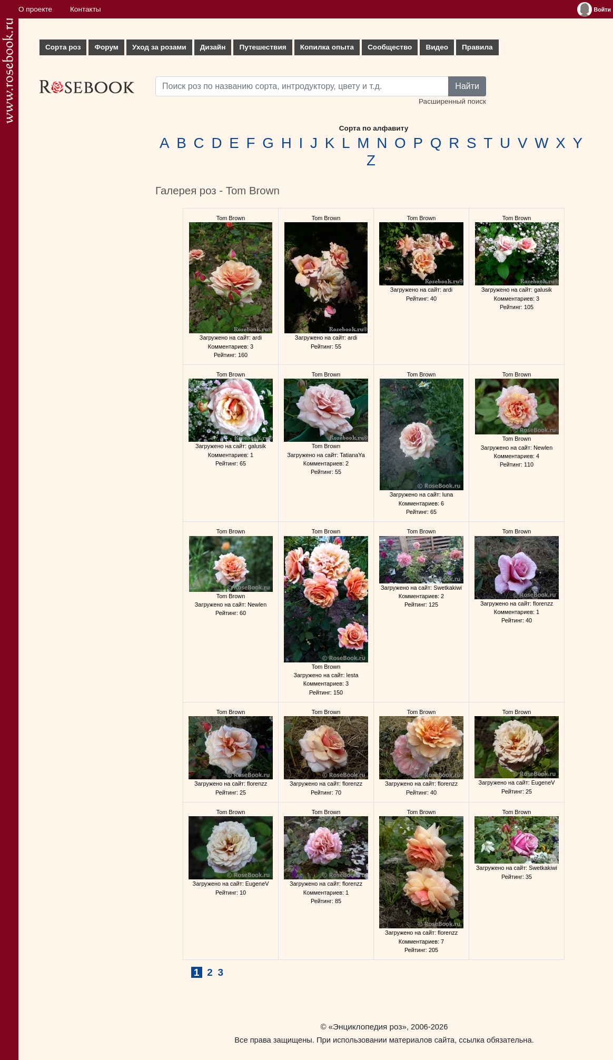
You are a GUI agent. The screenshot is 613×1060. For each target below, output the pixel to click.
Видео (437, 47)
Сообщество (390, 47)
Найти (467, 86)
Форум (106, 47)
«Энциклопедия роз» (368, 1026)
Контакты (85, 9)
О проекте (35, 9)
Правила (477, 47)
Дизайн (213, 47)
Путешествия (262, 47)
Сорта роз (63, 47)
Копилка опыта (327, 47)
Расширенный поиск (452, 101)
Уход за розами (159, 47)
